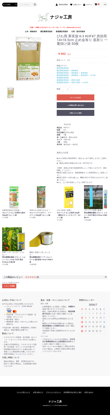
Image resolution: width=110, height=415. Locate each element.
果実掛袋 (84, 73)
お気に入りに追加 (76, 113)
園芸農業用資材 (46, 31)
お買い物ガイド (38, 392)
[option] (28, 58)
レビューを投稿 (9, 286)
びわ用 (92, 75)
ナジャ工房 (55, 17)
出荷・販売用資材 (78, 31)
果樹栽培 (74, 71)
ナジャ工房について (23, 392)
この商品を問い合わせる (75, 105)
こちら (16, 354)
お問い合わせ (88, 392)
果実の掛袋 (75, 80)
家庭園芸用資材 (62, 31)
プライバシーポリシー (53, 392)
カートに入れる (75, 97)
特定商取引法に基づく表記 (73, 392)
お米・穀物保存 (31, 31)
